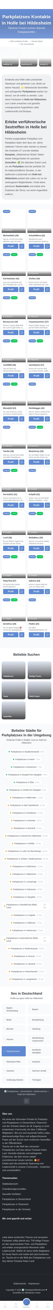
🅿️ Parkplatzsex (11, 1091)
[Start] (5, 1305)
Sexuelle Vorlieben (11, 1194)
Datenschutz (19, 1283)
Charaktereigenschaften (14, 1189)
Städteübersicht (10, 1184)
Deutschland (26, 1091)
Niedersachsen (40, 1091)
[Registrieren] (26, 1305)
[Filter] (37, 1305)
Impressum (33, 1283)
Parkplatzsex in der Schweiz (16, 1209)
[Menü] (47, 1305)
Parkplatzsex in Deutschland (16, 1199)
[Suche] (16, 1305)
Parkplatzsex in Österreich (15, 1204)
